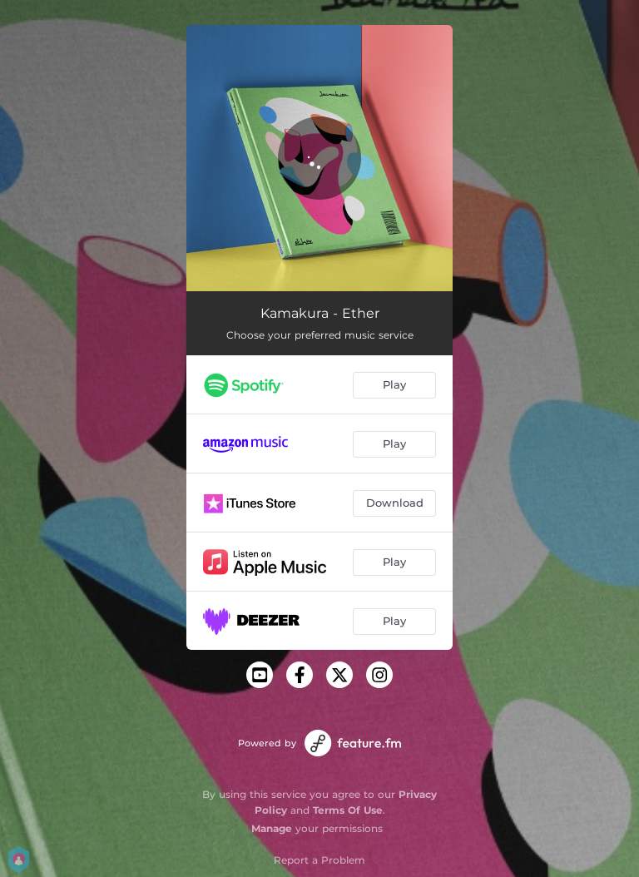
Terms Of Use (348, 810)
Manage (271, 828)
